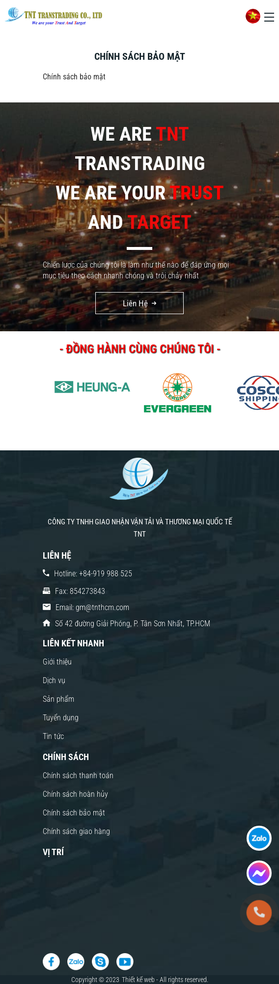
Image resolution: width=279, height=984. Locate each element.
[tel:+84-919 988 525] (259, 912)
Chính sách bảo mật (74, 812)
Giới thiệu (57, 661)
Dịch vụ (54, 680)
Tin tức (53, 736)
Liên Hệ (135, 303)
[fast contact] (259, 838)
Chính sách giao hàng (76, 831)
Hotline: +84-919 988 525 (93, 573)
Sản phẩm (58, 699)
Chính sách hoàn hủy (75, 794)
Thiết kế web (139, 980)
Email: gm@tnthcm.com (92, 607)
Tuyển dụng (61, 717)
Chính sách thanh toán (78, 775)
